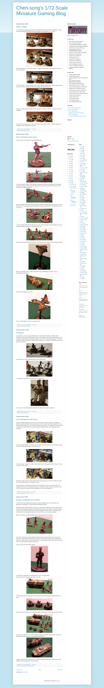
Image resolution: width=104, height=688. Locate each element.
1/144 (81, 146)
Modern (81, 228)
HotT (81, 216)
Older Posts (59, 669)
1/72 (81, 151)
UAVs (29, 326)
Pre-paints (82, 233)
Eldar (81, 195)
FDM (81, 204)
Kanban (81, 223)
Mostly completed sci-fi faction (28, 500)
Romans (82, 241)
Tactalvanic (81, 304)
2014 (70, 173)
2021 (70, 159)
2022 (70, 157)
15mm (81, 155)
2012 (70, 177)
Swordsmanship (83, 258)
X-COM (81, 278)
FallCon (81, 200)
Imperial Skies (83, 218)
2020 (70, 161)
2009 (70, 182)
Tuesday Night (83, 263)
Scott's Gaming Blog (73, 111)
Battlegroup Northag (82, 176)
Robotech (82, 239)
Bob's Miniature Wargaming (75, 107)
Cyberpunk (82, 190)
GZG (81, 210)
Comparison (28, 493)
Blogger (57, 680)
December (72, 184)
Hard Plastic (82, 212)
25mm (81, 156)
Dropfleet (82, 194)
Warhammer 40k (83, 274)
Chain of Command (82, 181)
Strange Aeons (83, 255)
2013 (70, 175)
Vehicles (32, 665)
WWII (81, 277)
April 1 (81, 169)
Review (81, 238)
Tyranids (82, 266)
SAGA (81, 243)
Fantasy (82, 202)
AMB (80, 284)
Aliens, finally (21, 27)
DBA (81, 192)
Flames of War (83, 205)
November (72, 186)
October (72, 205)
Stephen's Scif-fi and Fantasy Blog (76, 112)
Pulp (81, 234)
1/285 (81, 148)
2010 (70, 180)
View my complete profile (72, 141)
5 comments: (33, 491)
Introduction (82, 219)
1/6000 (81, 150)
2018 (70, 165)
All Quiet (82, 163)
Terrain (81, 261)
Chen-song (71, 138)
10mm (81, 153)
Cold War (82, 184)
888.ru (80, 291)
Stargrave (82, 254)
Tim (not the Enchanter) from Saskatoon (77, 116)
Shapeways (82, 246)
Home (39, 669)
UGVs (29, 665)
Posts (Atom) (25, 672)
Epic (81, 199)
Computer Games (82, 188)
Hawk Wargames (84, 213)
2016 (70, 169)
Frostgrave (82, 208)
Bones (81, 178)
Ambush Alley (22, 130)
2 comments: (34, 324)
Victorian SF (82, 272)
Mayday (82, 226)
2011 (70, 178)
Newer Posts (19, 669)
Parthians (82, 231)
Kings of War (83, 224)
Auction (81, 171)
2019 (70, 163)
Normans (82, 229)
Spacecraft (82, 248)
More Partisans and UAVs (26, 137)
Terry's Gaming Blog (73, 114)
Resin (81, 236)
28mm (81, 158)
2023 (70, 156)
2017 (70, 167)
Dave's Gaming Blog (73, 109)
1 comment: (33, 129)
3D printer (82, 160)
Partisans (20, 333)
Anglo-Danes (83, 167)
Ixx (26, 130)
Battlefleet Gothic (84, 172)
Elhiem (81, 197)
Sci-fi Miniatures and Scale (26, 419)
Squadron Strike (83, 249)
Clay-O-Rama (83, 183)
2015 (70, 171)
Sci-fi (28, 130)
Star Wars (82, 252)
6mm (81, 161)
